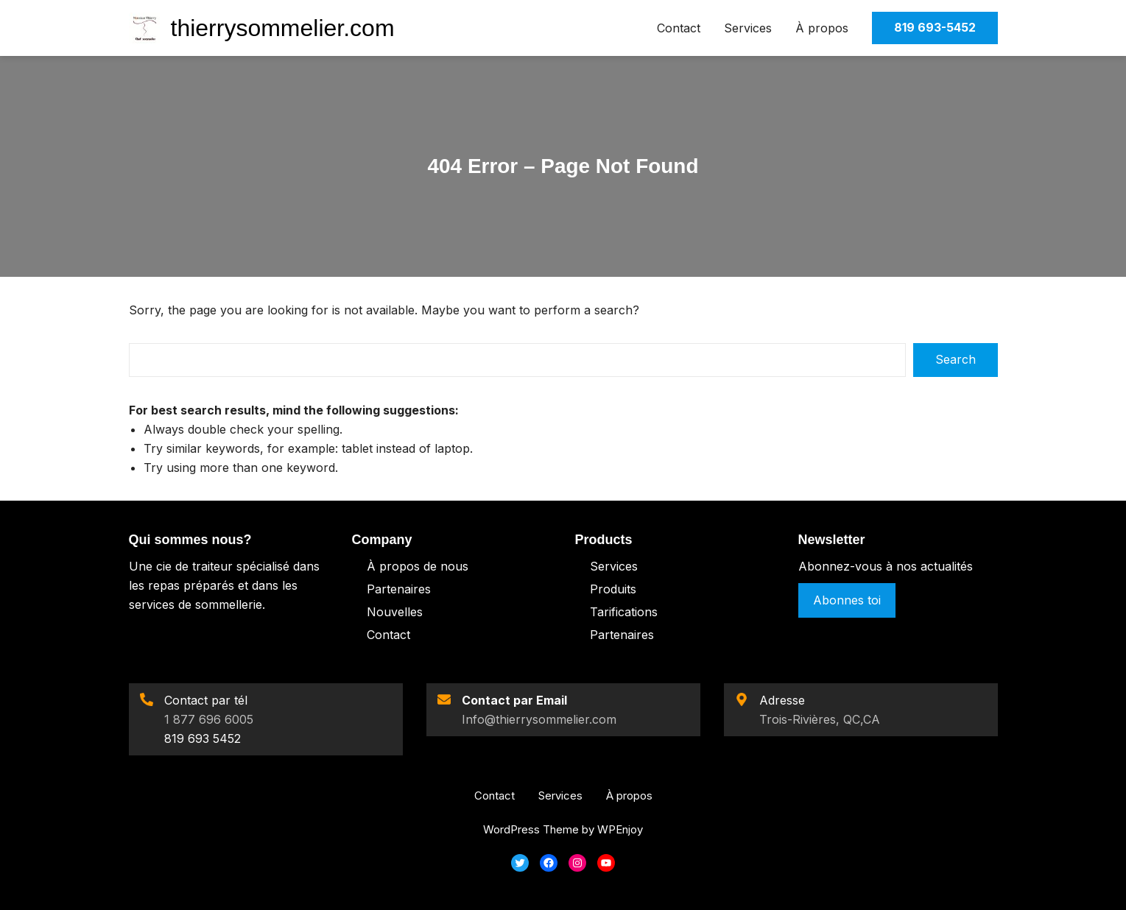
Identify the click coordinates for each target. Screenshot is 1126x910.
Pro (600, 589)
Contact (678, 28)
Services (748, 28)
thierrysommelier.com (283, 28)
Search (955, 359)
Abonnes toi (847, 600)
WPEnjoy (620, 829)
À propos (821, 28)
